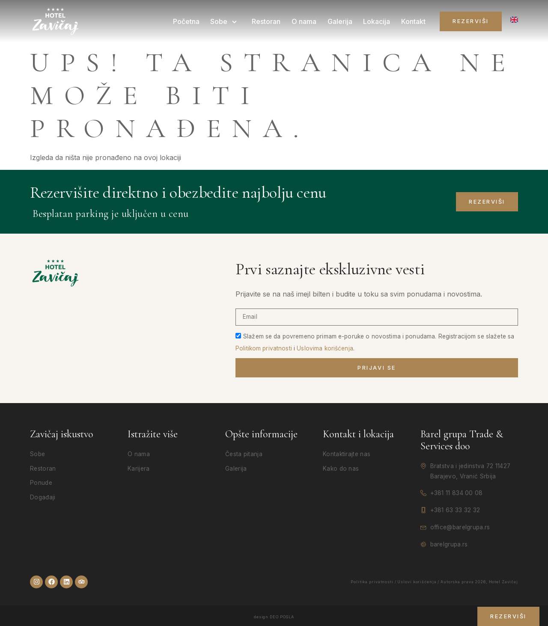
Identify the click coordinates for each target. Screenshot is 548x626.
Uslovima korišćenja (325, 347)
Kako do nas (341, 468)
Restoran (269, 21)
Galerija (341, 21)
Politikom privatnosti (263, 347)
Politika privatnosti (372, 581)
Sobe (228, 21)
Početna (191, 21)
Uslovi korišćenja (416, 581)
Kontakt (414, 21)
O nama (306, 21)
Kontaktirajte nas (346, 454)
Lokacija (377, 21)
